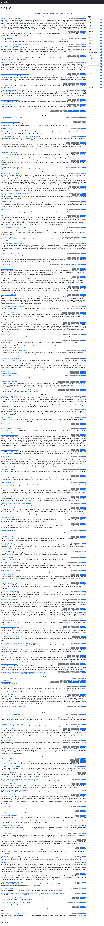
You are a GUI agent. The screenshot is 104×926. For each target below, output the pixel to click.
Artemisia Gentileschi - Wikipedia (10, 46)
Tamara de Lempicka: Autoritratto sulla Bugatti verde (15, 44)
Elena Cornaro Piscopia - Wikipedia (10, 591)
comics (73, 31)
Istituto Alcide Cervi (6, 111)
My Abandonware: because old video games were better (16, 762)
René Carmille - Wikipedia (8, 409)
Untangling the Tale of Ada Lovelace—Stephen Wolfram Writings (18, 643)
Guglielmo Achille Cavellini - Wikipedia (11, 18)
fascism (69, 56)
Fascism (38, 13)
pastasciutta (76, 111)
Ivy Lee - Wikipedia (6, 456)
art (70, 18)
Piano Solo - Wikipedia (7, 269)
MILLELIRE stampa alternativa (9, 195)
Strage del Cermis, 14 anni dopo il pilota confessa (14, 350)
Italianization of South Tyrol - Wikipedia (11, 62)
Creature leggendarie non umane (10, 375)
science (77, 143)
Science (66, 13)
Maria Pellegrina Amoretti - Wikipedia (11, 570)
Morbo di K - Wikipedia (7, 417)
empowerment (61, 381)
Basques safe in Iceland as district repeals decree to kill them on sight (19, 779)
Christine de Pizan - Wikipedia (9, 381)
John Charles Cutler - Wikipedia (9, 450)
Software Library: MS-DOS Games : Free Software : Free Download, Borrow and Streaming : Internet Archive (30, 773)
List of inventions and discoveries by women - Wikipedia (16, 503)
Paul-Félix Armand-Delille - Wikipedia (11, 428)
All (32, 13)
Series (18, 2)
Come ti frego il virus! (6, 201)
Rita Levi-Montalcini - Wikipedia (9, 323)
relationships (76, 680)
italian (77, 902)
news (78, 779)
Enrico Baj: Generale (6, 38)
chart (62, 680)
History (70, 13)
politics (65, 111)
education (64, 313)
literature (72, 358)
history (74, 18)
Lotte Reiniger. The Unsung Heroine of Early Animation (15, 637)
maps (78, 897)
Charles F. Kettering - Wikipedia (9, 435)
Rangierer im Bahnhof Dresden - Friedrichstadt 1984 (15, 790)
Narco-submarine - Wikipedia (9, 815)
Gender (43, 13)
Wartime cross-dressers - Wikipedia (10, 122)
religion (83, 840)
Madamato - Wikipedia (7, 104)
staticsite (20, 924)
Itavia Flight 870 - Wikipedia (8, 862)
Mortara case (4, 840)
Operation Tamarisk (6, 833)
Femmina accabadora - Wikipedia (10, 795)
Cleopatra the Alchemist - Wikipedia (10, 476)
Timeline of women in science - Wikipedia (12, 143)
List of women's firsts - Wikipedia (10, 152)
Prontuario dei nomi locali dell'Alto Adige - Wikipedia (15, 74)
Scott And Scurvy (5, 806)
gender (72, 117)
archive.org (82, 18)
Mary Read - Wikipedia (7, 524)
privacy (72, 833)
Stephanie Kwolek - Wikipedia (9, 497)
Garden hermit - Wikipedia (8, 758)
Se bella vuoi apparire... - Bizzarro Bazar (11, 117)
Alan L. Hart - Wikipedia (7, 543)
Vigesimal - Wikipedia (6, 760)
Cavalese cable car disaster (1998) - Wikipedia (13, 874)
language (77, 760)
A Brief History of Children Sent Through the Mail (14, 811)
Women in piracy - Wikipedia (8, 530)
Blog (11, 2)
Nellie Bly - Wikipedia (6, 648)
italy (78, 18)
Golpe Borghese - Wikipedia (8, 277)
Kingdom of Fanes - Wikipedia (9, 373)
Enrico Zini (4, 2)
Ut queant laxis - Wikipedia (8, 784)
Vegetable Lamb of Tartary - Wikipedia (11, 856)
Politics (61, 13)
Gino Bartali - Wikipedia (7, 424)
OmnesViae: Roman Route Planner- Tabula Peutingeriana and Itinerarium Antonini (23, 898)
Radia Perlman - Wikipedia (8, 489)
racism (77, 825)
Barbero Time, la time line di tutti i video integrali (14, 913)
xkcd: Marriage (5, 680)
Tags (14, 2)
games (73, 762)
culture (68, 117)
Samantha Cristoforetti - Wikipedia (10, 340)
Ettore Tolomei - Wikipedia (8, 84)
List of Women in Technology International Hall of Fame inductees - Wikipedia (22, 161)
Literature (52, 13)
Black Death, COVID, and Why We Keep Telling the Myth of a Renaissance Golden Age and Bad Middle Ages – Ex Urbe (32, 893)
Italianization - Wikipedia (7, 56)
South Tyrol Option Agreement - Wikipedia (12, 90)
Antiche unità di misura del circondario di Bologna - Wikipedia (17, 848)
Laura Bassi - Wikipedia (7, 575)
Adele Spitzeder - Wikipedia (8, 508)
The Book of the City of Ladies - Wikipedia (12, 358)
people (77, 46)
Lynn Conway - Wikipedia (7, 557)
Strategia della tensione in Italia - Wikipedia (12, 306)
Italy (47, 13)
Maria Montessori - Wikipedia (9, 313)
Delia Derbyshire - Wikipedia (8, 656)
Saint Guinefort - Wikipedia (8, 888)
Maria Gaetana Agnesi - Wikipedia (10, 583)
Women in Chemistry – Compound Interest (12, 167)
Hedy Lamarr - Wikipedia (7, 482)
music (73, 656)
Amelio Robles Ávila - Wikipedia (9, 537)
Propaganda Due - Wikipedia (8, 295)
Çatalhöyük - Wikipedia (7, 372)
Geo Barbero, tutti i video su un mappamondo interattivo (16, 907)
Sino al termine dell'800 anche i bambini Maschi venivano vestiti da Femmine (21, 136)
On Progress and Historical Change (10, 766)
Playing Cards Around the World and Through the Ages (16, 902)
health (69, 201)
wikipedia (70, 111)
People (57, 13)
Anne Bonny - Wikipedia (7, 517)
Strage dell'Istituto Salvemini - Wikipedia (12, 882)
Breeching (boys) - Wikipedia (8, 128)
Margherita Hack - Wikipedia (8, 334)
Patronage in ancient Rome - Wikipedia (11, 678)
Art (35, 13)
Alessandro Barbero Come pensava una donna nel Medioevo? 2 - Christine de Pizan (23, 390)
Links (22, 2)
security (77, 833)
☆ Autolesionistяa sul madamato (10, 100)
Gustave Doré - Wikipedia (8, 32)
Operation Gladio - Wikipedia (8, 287)
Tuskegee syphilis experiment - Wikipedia (12, 825)
